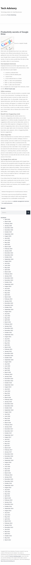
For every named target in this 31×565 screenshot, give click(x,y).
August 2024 (8, 261)
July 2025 (7, 238)
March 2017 (8, 447)
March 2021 (8, 347)
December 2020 (9, 353)
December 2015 (9, 479)
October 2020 (8, 357)
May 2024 (7, 267)
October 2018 (8, 408)
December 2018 (9, 403)
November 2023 (9, 280)
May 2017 (7, 443)
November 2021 (9, 330)
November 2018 (9, 405)
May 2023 (7, 292)
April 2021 (7, 345)
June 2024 (7, 265)
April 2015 (7, 496)
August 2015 (8, 487)
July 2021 (7, 338)
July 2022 (7, 313)
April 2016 (7, 470)
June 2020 (7, 366)
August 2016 (8, 462)
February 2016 (8, 475)
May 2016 (7, 468)
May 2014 (7, 516)
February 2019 (8, 399)
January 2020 (8, 376)
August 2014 (8, 510)
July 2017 (7, 439)
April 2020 (7, 370)
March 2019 (8, 397)
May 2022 (7, 318)
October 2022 (8, 307)
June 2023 (7, 290)
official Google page (10, 88)
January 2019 (8, 401)
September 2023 (9, 284)
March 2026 (8, 221)
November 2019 (9, 380)
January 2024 (8, 276)
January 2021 (8, 351)
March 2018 (8, 422)
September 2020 (9, 359)
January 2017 (8, 452)
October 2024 (8, 257)
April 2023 (7, 294)
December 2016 (9, 454)
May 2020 (7, 368)
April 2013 (7, 533)
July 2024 (7, 263)
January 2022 (8, 326)
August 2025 (8, 236)
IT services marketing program (15, 556)
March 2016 (8, 473)
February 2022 (8, 324)
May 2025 (7, 242)
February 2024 (8, 273)
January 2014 (8, 525)
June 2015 (7, 491)
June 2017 (7, 441)
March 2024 (8, 271)
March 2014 (8, 521)
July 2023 (7, 288)
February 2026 (8, 223)
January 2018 (8, 426)
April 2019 (7, 395)
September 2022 (9, 309)
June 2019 (7, 391)
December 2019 (9, 378)
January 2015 (8, 502)
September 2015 (9, 485)
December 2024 (9, 253)
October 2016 (8, 458)
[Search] (28, 212)
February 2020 (8, 374)
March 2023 (8, 297)
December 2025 (9, 227)
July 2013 (7, 529)
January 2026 (8, 225)
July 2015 (7, 489)
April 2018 (7, 420)
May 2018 (7, 418)
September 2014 (9, 508)
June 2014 (7, 514)
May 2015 (7, 493)
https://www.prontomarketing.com (8, 561)
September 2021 (9, 334)
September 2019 (9, 385)
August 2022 (8, 311)
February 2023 (8, 299)
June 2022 (7, 315)
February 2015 (8, 500)
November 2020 (9, 355)
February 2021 (8, 349)
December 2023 (9, 278)
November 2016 (9, 456)
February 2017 (8, 449)
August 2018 (8, 412)
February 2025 (8, 248)
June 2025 (7, 240)
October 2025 (8, 232)
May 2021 (7, 343)
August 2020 (8, 361)
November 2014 (9, 504)
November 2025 (9, 230)
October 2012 (8, 535)
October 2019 (8, 382)
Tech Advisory (9, 8)
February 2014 (8, 523)
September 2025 (9, 234)
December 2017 (9, 429)
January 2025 (8, 250)
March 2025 (8, 246)
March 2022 (8, 322)
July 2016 (7, 464)
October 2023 (8, 282)
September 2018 (9, 410)
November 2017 (9, 431)
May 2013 (7, 531)
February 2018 (8, 424)
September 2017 (9, 435)
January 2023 (8, 301)
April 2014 (7, 519)
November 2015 (9, 481)
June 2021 (7, 341)
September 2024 (9, 259)
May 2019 (7, 393)
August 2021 (8, 336)
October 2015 (8, 483)
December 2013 (9, 527)
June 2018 (7, 416)
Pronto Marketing (11, 15)
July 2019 (7, 389)
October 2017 (8, 433)
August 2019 (8, 387)
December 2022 (9, 303)
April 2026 (7, 219)
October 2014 (8, 506)
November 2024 (9, 255)
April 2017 (7, 445)
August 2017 (8, 437)
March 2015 (8, 498)
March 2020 (8, 372)
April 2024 (7, 269)
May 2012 (7, 537)
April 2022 (7, 320)
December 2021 (9, 328)
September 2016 (9, 460)
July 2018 (7, 414)
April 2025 (7, 244)
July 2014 (7, 512)
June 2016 (7, 466)
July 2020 (7, 364)
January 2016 (8, 477)
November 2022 (9, 305)
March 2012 (8, 540)
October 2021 (8, 332)
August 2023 (8, 286)
